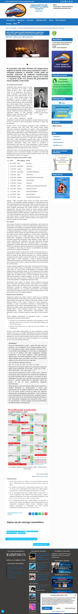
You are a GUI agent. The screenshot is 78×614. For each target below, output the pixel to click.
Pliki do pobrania (60, 20)
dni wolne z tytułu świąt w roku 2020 (16, 531)
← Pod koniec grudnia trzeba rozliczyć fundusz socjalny (21, 539)
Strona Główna (10, 20)
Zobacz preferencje (70, 608)
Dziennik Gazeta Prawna (42, 476)
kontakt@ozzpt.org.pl (28, 1)
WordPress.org (58, 145)
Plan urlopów (22, 533)
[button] (75, 595)
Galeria (51, 20)
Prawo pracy (13, 28)
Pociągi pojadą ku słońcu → (41, 544)
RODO (53, 611)
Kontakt (8, 23)
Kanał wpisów (57, 139)
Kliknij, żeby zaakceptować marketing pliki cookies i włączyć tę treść (62, 567)
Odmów (58, 608)
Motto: (55, 5)
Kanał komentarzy (58, 142)
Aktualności (20, 20)
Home (7, 28)
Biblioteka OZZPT (41, 20)
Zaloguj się (57, 136)
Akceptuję (47, 608)
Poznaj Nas (30, 20)
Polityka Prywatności (60, 611)
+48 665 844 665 (13, 1)
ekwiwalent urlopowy (32, 531)
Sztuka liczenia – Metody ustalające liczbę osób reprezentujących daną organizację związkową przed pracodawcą (39, 578)
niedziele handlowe (11, 533)
